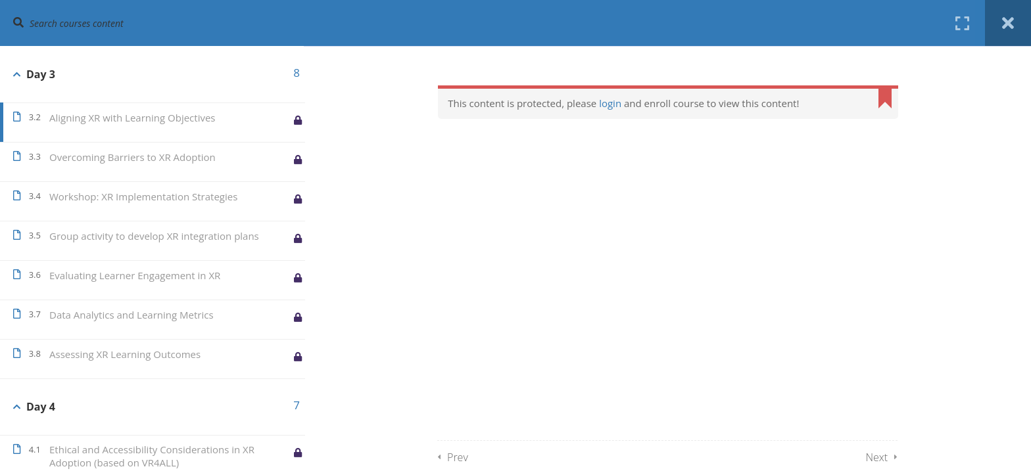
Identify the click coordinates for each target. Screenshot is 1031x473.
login (613, 103)
